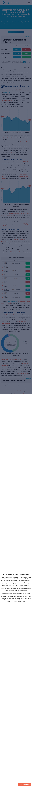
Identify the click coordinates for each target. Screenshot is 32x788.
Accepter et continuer (25, 784)
